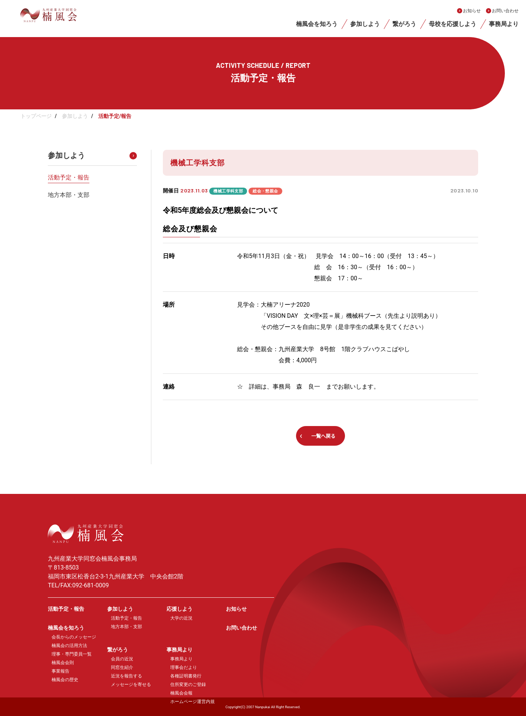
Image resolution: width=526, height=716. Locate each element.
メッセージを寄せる (131, 684)
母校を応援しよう (452, 23)
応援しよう (180, 609)
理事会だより (183, 667)
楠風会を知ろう (317, 23)
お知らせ (472, 10)
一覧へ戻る (323, 436)
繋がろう (404, 23)
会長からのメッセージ (74, 637)
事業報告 (60, 671)
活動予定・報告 (68, 177)
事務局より (504, 23)
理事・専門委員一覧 (72, 654)
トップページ (36, 116)
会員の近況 (122, 658)
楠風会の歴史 (65, 679)
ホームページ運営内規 (192, 701)
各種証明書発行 (185, 676)
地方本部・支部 (68, 194)
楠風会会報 (181, 693)
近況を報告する (126, 676)
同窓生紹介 (122, 667)
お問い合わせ (505, 10)
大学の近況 (181, 618)
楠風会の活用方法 (69, 645)
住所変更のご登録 (188, 684)
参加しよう (365, 23)
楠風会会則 (63, 662)
